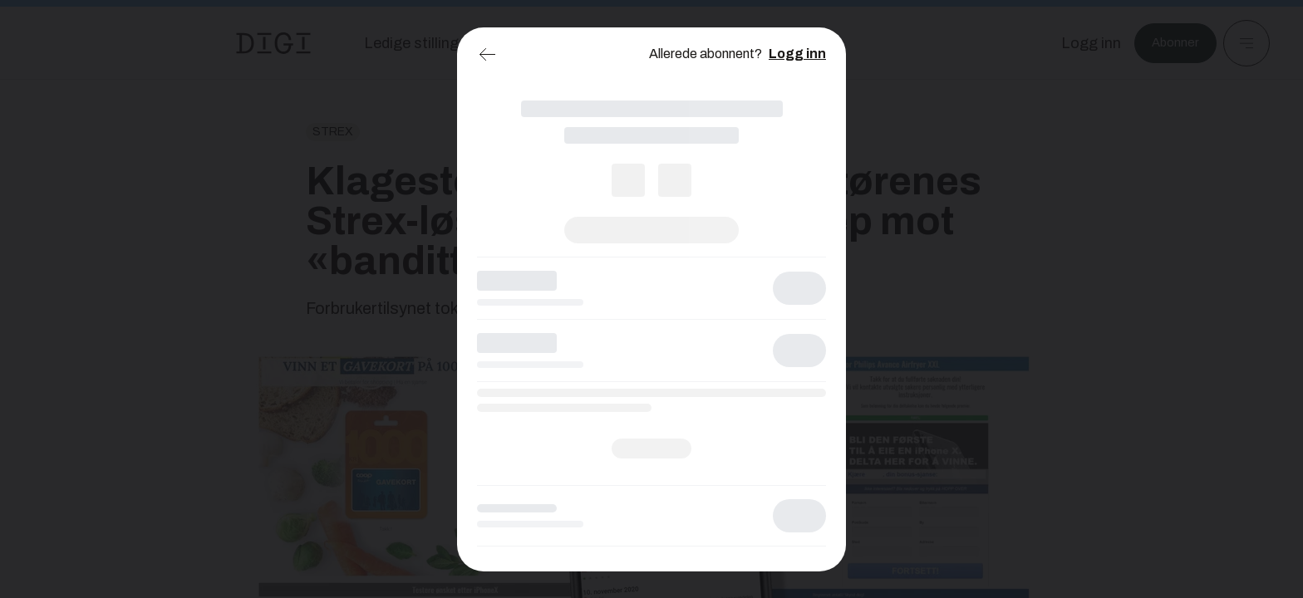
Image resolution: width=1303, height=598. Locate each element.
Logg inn (797, 54)
